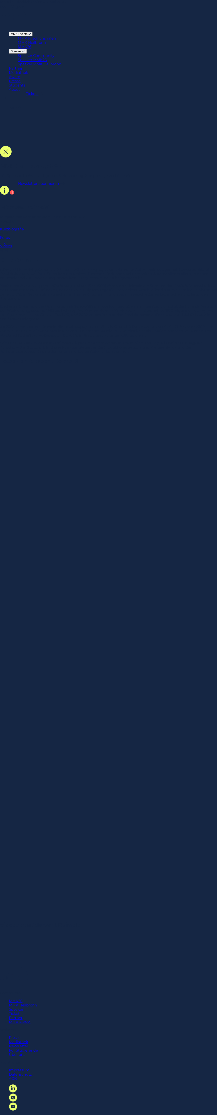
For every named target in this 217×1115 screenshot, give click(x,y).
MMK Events (21, 34)
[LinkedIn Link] (13, 1091)
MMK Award (20, 1022)
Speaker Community (36, 56)
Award (14, 77)
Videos (108, 248)
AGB (13, 1079)
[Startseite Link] (13, 26)
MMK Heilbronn (32, 42)
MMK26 (24, 47)
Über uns (17, 1054)
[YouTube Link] (13, 1109)
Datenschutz (20, 1074)
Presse (14, 81)
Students (17, 85)
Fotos (108, 240)
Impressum (19, 1070)
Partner (16, 68)
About (14, 89)
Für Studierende (23, 1050)
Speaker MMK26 (32, 60)
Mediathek (18, 73)
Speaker (18, 51)
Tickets (15, 1014)
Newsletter (18, 1046)
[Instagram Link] (13, 1100)
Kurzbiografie (108, 231)
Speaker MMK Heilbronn (39, 64)
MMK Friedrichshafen (37, 38)
